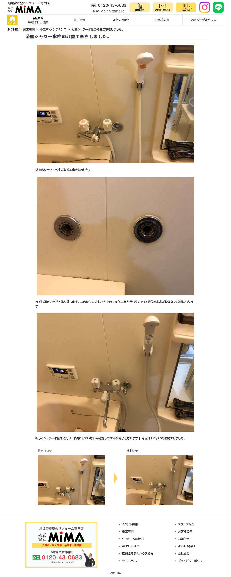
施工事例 (79, 19)
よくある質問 (186, 546)
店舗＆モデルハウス (203, 19)
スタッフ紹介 (121, 19)
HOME (12, 20)
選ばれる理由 (130, 546)
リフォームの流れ (133, 538)
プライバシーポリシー (191, 560)
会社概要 (183, 553)
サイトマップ (130, 560)
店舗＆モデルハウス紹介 (137, 553)
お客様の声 (162, 19)
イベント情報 (130, 524)
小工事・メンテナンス (53, 29)
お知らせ (183, 538)
